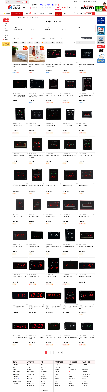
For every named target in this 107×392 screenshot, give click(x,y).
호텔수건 (14, 367)
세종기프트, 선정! (45, 5)
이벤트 (65, 13)
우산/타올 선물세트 (44, 390)
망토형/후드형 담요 (30, 371)
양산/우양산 (43, 383)
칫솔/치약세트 (57, 367)
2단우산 (42, 364)
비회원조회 (80, 1)
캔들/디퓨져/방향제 (86, 374)
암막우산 (42, 385)
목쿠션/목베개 (29, 378)
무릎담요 (28, 364)
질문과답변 (90, 1)
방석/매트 (28, 381)
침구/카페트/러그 (85, 369)
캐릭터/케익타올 (16, 374)
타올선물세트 (15, 383)
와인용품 (70, 376)
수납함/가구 (84, 364)
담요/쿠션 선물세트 (30, 385)
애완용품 (84, 378)
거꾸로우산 (43, 376)
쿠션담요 (28, 367)
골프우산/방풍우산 (44, 371)
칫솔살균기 (57, 369)
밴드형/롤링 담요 (30, 369)
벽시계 (47, 27)
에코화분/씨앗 (85, 383)
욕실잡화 (56, 383)
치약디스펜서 (57, 371)
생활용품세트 (57, 385)
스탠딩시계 (64, 29)
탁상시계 (63, 27)
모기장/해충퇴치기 (72, 369)
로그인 (72, 1)
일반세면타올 (15, 364)
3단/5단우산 (43, 367)
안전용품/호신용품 (72, 378)
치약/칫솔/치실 (57, 364)
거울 (69, 367)
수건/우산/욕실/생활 (19, 17)
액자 (83, 367)
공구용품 (84, 381)
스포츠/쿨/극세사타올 (17, 381)
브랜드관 (50, 13)
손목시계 (48, 29)
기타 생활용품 (71, 385)
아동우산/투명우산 (44, 378)
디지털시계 (33, 27)
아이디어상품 (71, 364)
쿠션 (27, 376)
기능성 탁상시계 (18, 29)
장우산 (42, 369)
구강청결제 (57, 374)
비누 (55, 376)
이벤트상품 (84, 385)
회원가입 (75, 1)
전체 (16, 27)
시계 (69, 371)
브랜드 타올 (16, 378)
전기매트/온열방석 (30, 383)
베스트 (28, 13)
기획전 (34, 13)
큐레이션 (42, 13)
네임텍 (69, 374)
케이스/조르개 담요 (30, 374)
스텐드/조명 (84, 371)
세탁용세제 (57, 378)
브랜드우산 (43, 381)
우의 (41, 388)
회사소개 (94, 1)
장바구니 (84, 1)
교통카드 (70, 383)
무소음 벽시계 (80, 27)
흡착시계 (32, 29)
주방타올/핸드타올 (16, 371)
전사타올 (14, 369)
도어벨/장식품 (85, 376)
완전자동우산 (43, 374)
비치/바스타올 (15, 376)
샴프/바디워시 (57, 381)
